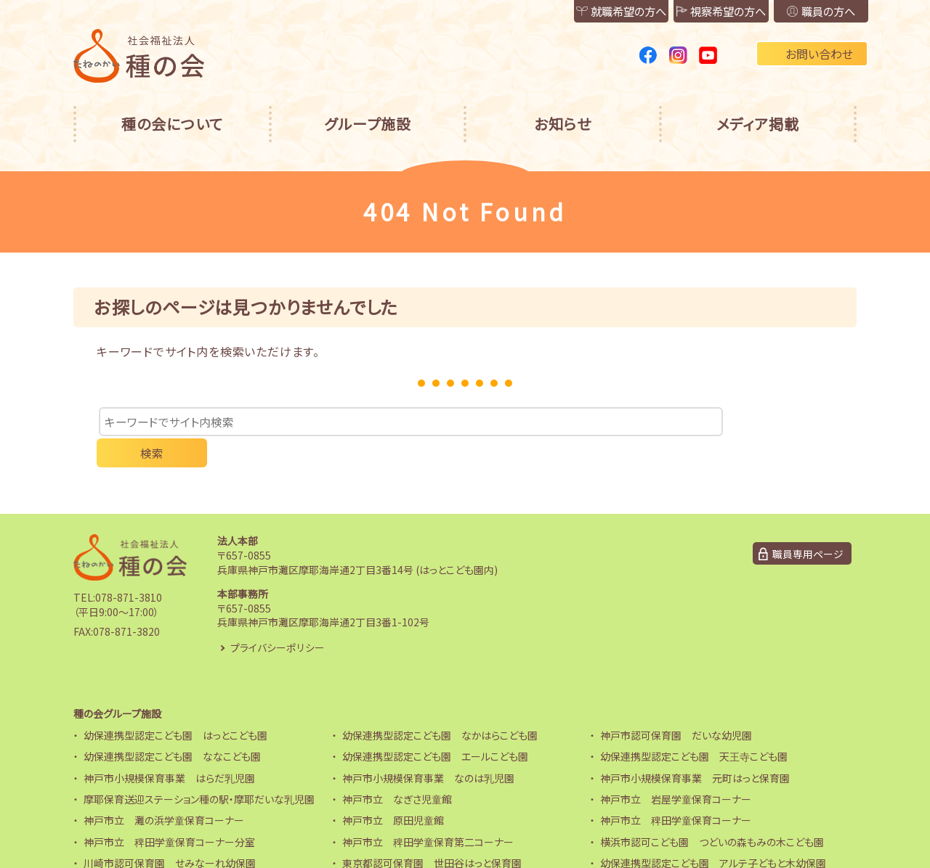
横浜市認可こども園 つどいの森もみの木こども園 (712, 813)
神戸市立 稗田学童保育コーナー (675, 792)
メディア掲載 (757, 123)
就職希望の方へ (580, 11)
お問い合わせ (812, 54)
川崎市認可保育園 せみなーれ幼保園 (170, 834)
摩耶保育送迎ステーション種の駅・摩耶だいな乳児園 (199, 770)
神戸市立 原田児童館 (393, 792)
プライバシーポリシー (277, 618)
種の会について (172, 123)
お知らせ (562, 123)
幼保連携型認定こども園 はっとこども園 (175, 706)
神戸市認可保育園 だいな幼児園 (676, 706)
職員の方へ (813, 11)
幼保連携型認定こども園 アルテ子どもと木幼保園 (713, 834)
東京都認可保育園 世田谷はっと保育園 (432, 834)
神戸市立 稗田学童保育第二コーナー (428, 813)
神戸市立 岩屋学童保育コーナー (675, 770)
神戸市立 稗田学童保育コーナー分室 (169, 813)
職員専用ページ (808, 524)
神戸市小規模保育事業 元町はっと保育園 (695, 749)
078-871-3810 (128, 569)
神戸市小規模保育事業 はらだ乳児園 (169, 749)
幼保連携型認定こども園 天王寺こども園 (694, 728)
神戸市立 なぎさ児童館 (397, 770)
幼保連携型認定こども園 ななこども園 (172, 728)
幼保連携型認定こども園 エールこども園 (435, 728)
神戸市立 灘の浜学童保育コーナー (164, 792)
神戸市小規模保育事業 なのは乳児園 (428, 749)
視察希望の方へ (697, 11)
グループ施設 (367, 123)
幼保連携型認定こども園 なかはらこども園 (440, 706)
